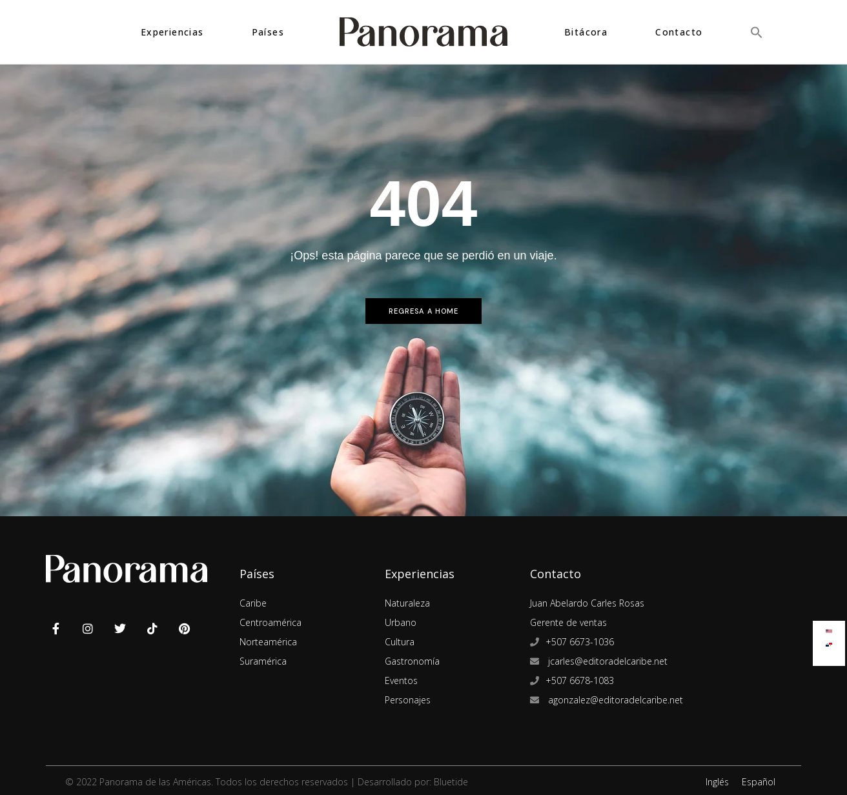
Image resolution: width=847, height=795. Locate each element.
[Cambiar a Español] (829, 641)
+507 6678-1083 (580, 680)
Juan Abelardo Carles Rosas (587, 603)
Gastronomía (412, 661)
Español (758, 782)
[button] (756, 32)
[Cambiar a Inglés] (829, 628)
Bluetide (451, 782)
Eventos (401, 680)
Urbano (400, 622)
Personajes (408, 700)
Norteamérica (268, 642)
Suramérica (263, 661)
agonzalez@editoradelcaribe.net (614, 700)
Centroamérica (270, 622)
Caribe (253, 603)
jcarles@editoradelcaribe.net (607, 661)
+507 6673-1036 (580, 642)
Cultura (399, 642)
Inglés (717, 782)
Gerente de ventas (568, 622)
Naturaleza (407, 603)
